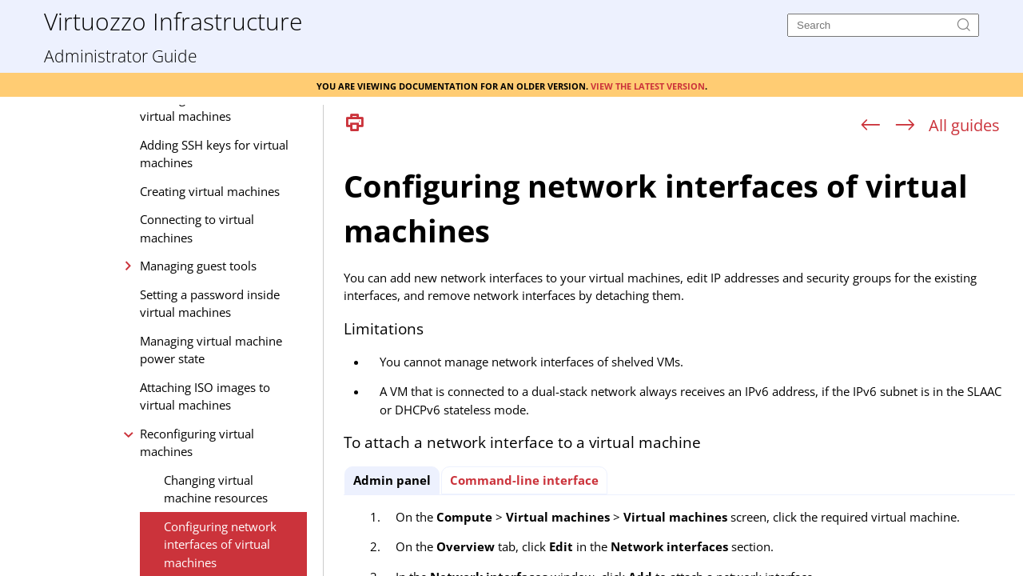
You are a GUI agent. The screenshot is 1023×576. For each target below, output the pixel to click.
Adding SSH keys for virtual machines (214, 154)
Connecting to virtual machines (197, 228)
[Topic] (679, 358)
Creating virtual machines (210, 191)
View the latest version (648, 85)
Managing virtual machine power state (211, 350)
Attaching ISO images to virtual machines (205, 396)
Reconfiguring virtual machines (197, 443)
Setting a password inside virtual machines (210, 303)
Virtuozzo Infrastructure (173, 20)
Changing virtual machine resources (216, 489)
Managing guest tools (198, 266)
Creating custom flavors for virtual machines (214, 107)
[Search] (883, 25)
